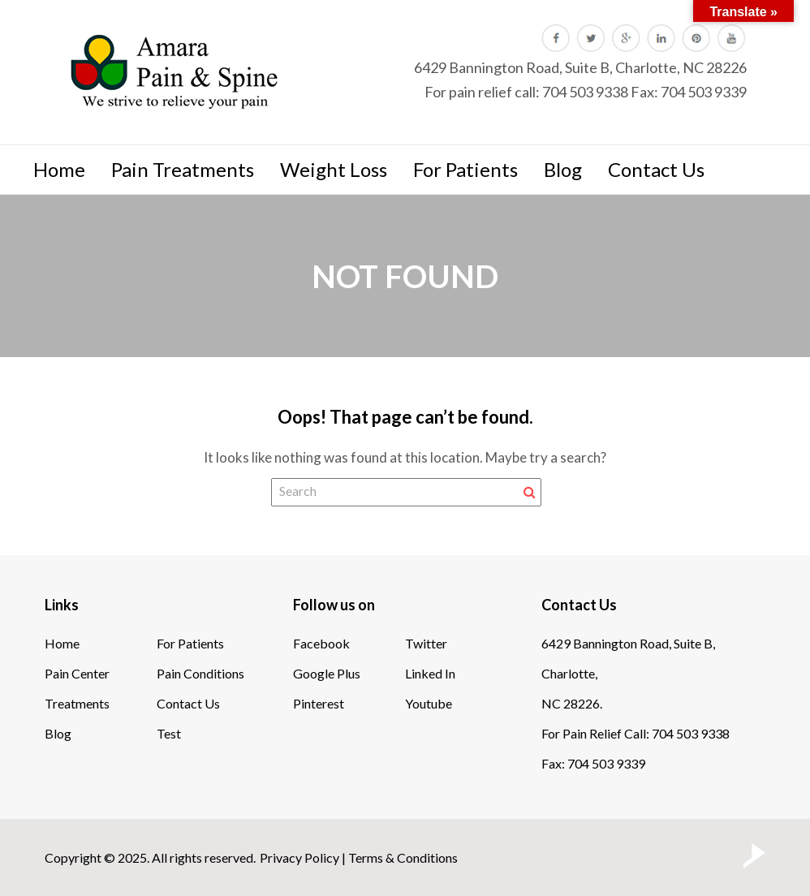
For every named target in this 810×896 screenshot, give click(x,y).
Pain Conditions (200, 673)
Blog (563, 169)
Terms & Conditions (403, 857)
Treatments (77, 703)
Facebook (321, 643)
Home (59, 169)
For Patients (465, 169)
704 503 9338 (585, 92)
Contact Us (656, 169)
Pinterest (318, 703)
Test (169, 733)
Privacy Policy (299, 857)
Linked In (430, 673)
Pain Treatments (182, 169)
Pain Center (77, 673)
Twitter (426, 643)
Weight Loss (333, 169)
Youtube (428, 703)
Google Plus (326, 673)
